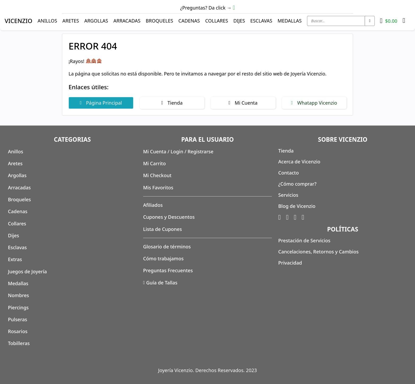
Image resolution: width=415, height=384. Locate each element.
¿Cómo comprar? (297, 184)
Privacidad (290, 263)
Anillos (47, 20)
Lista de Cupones (162, 229)
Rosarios (18, 331)
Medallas (290, 20)
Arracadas (126, 20)
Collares (216, 20)
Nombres (18, 295)
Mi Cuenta (243, 103)
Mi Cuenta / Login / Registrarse (178, 151)
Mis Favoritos (158, 187)
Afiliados (153, 205)
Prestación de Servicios (304, 240)
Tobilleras (19, 343)
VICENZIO (18, 21)
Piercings (18, 307)
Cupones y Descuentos (169, 217)
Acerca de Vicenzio (299, 161)
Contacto (288, 172)
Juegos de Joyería (27, 271)
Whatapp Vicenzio (314, 103)
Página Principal (101, 103)
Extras (15, 259)
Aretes (70, 20)
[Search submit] (370, 21)
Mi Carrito (154, 163)
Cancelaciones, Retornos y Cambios (318, 251)
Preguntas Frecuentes (168, 270)
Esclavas (261, 20)
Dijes (239, 20)
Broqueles (159, 20)
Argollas (96, 20)
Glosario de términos (167, 246)
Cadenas (189, 20)
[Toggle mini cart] (389, 20)
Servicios (288, 195)
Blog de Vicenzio (296, 206)
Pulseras (17, 319)
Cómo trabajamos (163, 258)
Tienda (172, 103)
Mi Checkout (157, 175)
